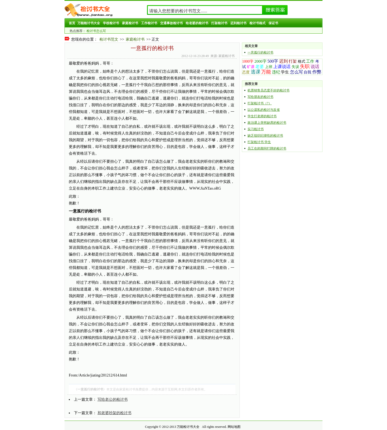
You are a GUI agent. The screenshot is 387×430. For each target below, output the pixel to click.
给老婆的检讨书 (197, 23)
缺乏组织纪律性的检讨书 (265, 135)
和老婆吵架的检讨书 (114, 413)
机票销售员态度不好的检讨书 (268, 90)
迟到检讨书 (238, 23)
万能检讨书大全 (88, 23)
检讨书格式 (257, 23)
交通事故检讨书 (171, 23)
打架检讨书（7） (260, 103)
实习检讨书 (256, 129)
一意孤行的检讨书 (260, 52)
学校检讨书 (111, 23)
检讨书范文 (108, 39)
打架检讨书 (219, 23)
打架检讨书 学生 (259, 142)
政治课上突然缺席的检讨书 (267, 123)
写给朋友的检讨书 (260, 97)
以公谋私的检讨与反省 (264, 110)
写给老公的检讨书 (113, 399)
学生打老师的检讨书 (262, 116)
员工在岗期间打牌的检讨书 (267, 148)
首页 (72, 23)
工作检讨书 (149, 23)
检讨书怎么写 (96, 31)
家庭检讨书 (130, 23)
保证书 (273, 23)
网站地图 (234, 427)
